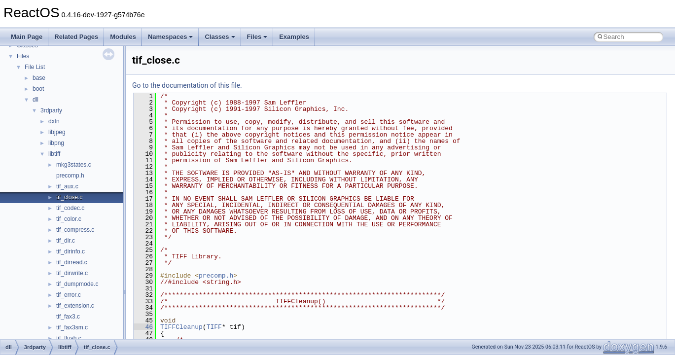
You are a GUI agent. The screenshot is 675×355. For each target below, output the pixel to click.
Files (257, 36)
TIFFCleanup (181, 326)
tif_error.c (68, 294)
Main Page (26, 36)
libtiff (54, 153)
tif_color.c (68, 218)
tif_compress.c (75, 229)
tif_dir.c (65, 240)
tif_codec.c (70, 208)
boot (38, 88)
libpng (56, 143)
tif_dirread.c (71, 262)
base (39, 77)
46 (143, 326)
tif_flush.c (68, 338)
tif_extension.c (75, 305)
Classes (220, 36)
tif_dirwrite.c (72, 273)
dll (35, 99)
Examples (294, 36)
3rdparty (51, 110)
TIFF (214, 326)
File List (35, 67)
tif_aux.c (67, 186)
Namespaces (170, 36)
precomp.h (70, 175)
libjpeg (57, 132)
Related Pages (76, 36)
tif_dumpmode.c (77, 284)
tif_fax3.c (68, 316)
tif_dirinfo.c (70, 251)
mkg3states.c (73, 164)
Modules (123, 36)
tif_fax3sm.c (72, 327)
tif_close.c (69, 197)
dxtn (54, 121)
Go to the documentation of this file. (187, 85)
